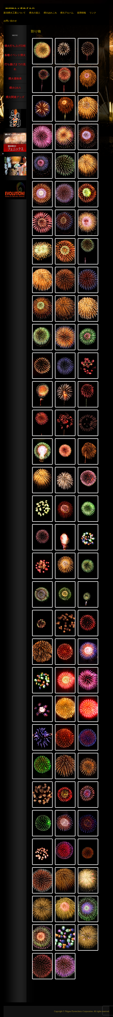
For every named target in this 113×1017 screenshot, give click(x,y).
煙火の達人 (34, 13)
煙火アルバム (67, 13)
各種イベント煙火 (15, 55)
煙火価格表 (15, 78)
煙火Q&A (15, 87)
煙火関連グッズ (15, 97)
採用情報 (81, 13)
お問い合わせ (10, 21)
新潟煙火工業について (15, 13)
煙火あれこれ (50, 13)
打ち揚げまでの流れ (15, 67)
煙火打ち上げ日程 (15, 45)
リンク (92, 13)
